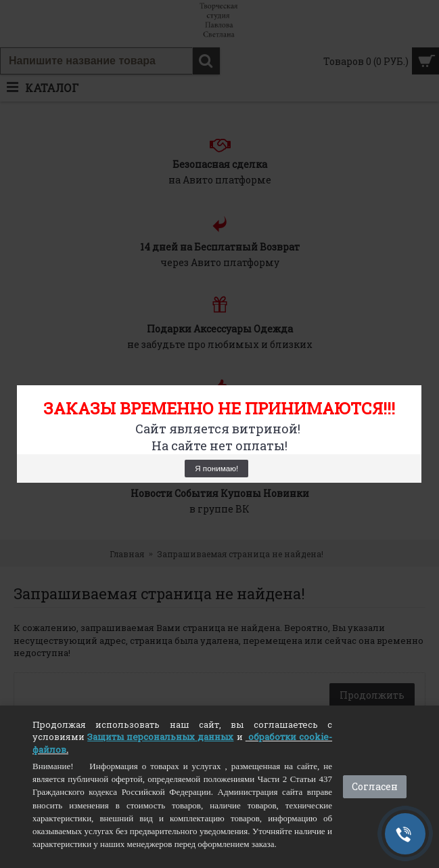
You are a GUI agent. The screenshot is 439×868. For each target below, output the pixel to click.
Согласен (375, 786)
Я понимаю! (216, 468)
